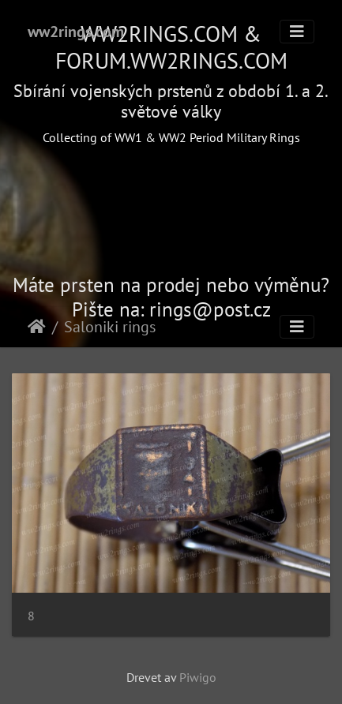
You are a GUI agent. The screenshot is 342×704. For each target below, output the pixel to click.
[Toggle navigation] (297, 31)
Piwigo (197, 677)
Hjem (37, 327)
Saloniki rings (110, 326)
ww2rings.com (76, 31)
